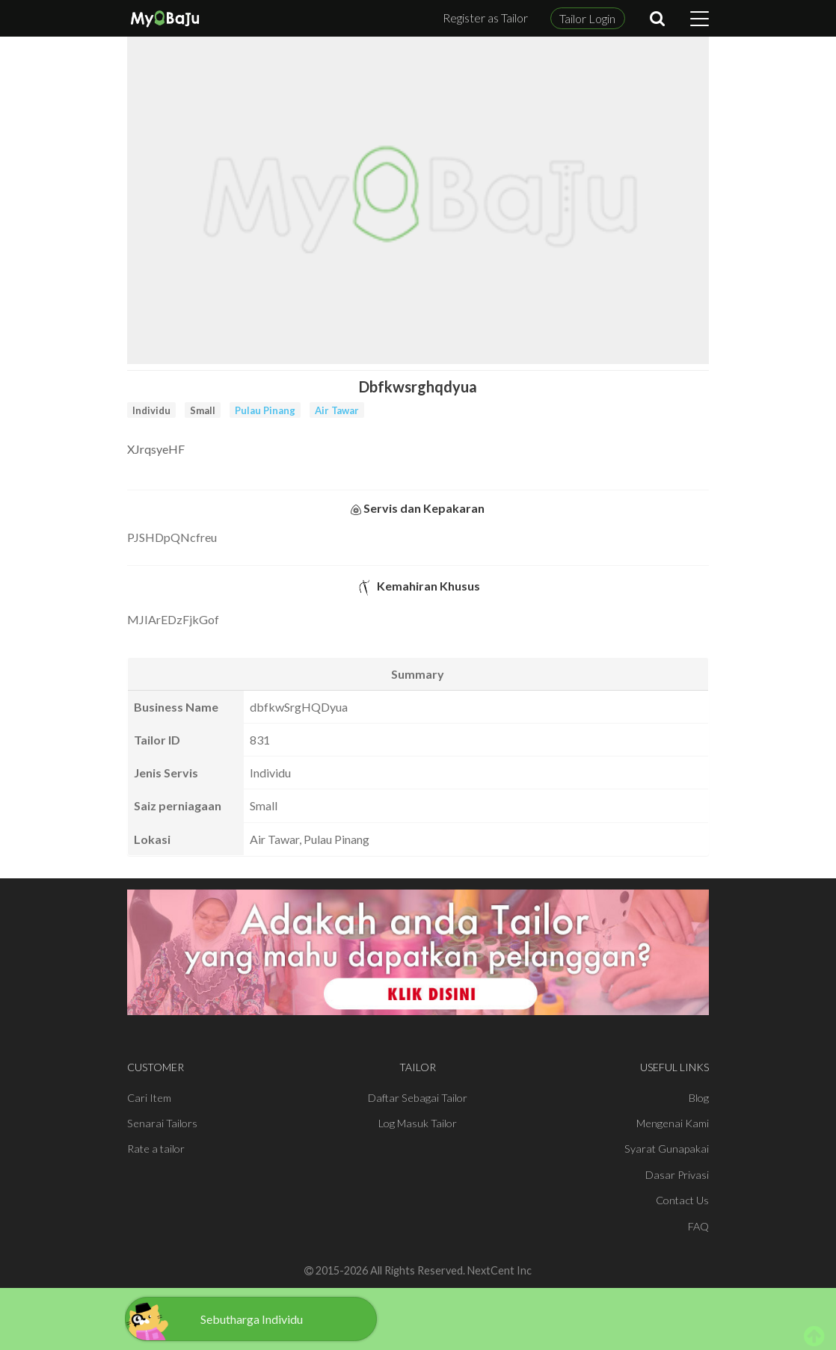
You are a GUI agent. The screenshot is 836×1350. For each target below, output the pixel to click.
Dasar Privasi (677, 1174)
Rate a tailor (156, 1148)
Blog (699, 1097)
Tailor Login (587, 18)
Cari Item (149, 1097)
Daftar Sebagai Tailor (417, 1097)
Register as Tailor (485, 17)
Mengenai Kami (672, 1123)
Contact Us (682, 1200)
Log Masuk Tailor (417, 1123)
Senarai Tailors (162, 1123)
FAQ (698, 1226)
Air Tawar (337, 410)
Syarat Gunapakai (666, 1148)
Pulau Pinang (265, 410)
